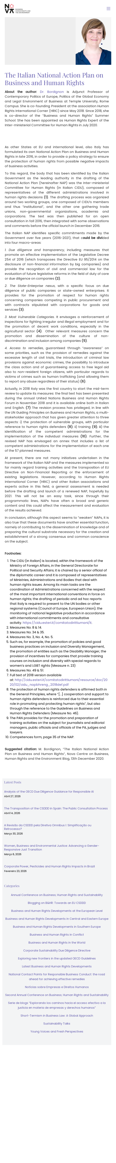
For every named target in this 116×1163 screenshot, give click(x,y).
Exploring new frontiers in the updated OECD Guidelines (57, 958)
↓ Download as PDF (21, 769)
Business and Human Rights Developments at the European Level (57, 911)
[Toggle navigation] (108, 8)
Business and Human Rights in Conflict (57, 935)
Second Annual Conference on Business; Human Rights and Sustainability (57, 995)
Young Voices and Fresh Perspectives (57, 1031)
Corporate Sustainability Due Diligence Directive (56, 950)
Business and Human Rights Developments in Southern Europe (57, 927)
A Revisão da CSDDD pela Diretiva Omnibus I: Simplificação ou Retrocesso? (47, 827)
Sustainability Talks (56, 1024)
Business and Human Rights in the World (56, 943)
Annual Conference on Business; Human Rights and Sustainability (57, 895)
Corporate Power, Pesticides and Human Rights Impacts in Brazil (49, 866)
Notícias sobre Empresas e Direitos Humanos (57, 987)
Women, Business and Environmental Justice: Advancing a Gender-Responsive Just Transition (51, 847)
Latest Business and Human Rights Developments (57, 966)
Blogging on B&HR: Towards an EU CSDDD (57, 903)
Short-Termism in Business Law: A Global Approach (57, 1016)
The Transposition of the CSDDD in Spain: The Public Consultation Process (56, 808)
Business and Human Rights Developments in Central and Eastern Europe (56, 919)
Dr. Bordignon (52, 92)
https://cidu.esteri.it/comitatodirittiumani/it (57, 622)
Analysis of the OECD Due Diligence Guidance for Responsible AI (49, 792)
